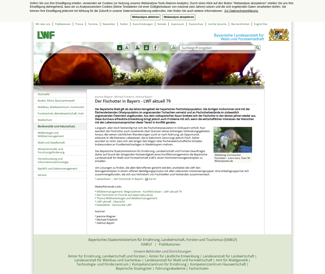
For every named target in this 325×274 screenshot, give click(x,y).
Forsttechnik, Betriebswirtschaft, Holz (61, 113)
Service (42, 175)
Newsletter (109, 24)
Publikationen (63, 24)
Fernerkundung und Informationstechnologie (53, 160)
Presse (79, 24)
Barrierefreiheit (240, 24)
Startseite (44, 94)
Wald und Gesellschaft (51, 142)
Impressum (177, 24)
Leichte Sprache (217, 24)
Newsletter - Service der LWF (114, 205)
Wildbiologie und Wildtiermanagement (51, 134)
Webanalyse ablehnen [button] (145, 17)
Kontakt (162, 24)
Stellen (124, 24)
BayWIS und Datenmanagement (57, 168)
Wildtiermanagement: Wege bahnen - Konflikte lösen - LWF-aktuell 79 (139, 191)
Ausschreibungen (143, 24)
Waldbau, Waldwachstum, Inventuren (61, 107)
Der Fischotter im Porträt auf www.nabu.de (125, 195)
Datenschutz (196, 24)
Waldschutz (45, 120)
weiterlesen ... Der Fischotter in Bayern (126, 179)
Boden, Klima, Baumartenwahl (56, 100)
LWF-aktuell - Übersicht (111, 201)
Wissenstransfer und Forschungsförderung (51, 150)
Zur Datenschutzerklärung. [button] (241, 10)
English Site (260, 24)
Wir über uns (43, 24)
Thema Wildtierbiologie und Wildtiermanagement (127, 198)
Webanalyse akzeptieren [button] (179, 17)
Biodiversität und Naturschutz (56, 126)
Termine (93, 24)
